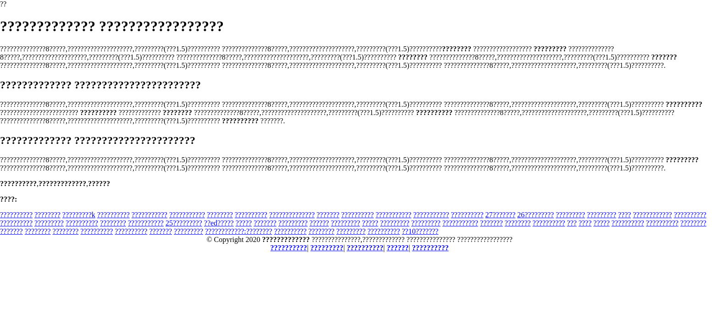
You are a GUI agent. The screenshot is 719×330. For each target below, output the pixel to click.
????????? (570, 215)
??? (571, 223)
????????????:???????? (238, 231)
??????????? (149, 215)
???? (624, 215)
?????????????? (292, 215)
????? (244, 223)
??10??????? (420, 231)
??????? (327, 215)
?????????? (16, 215)
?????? (319, 223)
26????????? (535, 215)
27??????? (500, 215)
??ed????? (219, 223)
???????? (47, 215)
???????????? (652, 215)
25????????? (184, 223)
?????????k (78, 215)
